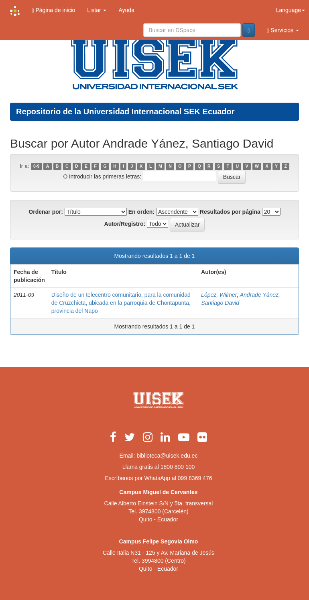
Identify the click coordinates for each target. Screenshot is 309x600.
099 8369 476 (195, 478)
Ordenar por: (45, 212)
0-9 (36, 166)
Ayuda (126, 10)
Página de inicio (53, 10)
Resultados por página (230, 212)
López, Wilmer (219, 295)
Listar (96, 10)
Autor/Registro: (125, 224)
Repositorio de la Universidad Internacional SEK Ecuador (125, 111)
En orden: (141, 212)
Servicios (283, 30)
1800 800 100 (178, 467)
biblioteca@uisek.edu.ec (166, 455)
